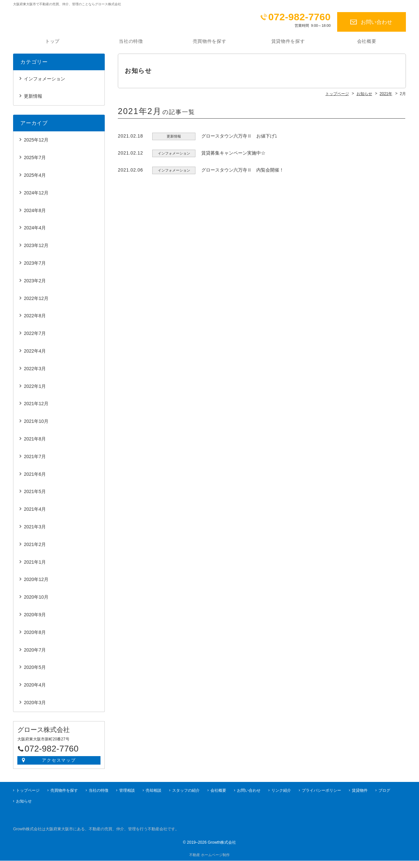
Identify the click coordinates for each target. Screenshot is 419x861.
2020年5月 (35, 670)
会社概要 (366, 44)
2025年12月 (36, 143)
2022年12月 (36, 302)
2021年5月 (35, 495)
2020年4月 (35, 688)
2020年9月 (35, 618)
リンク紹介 (281, 790)
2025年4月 (35, 178)
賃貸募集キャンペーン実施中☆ (233, 156)
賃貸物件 (360, 790)
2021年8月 (35, 442)
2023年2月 (35, 284)
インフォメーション (44, 82)
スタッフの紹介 (186, 790)
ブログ (384, 790)
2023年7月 (35, 266)
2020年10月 (36, 600)
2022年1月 (35, 389)
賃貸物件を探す (288, 44)
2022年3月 (35, 372)
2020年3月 (35, 706)
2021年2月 (35, 548)
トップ (52, 44)
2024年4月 (35, 231)
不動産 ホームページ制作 (209, 855)
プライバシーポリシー (321, 790)
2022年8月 (35, 319)
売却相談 (153, 790)
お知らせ (24, 801)
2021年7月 (35, 460)
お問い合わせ (376, 22)
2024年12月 (36, 196)
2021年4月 (35, 512)
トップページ (28, 790)
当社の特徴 (131, 44)
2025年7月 (35, 161)
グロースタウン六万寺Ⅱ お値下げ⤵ (239, 139)
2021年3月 (35, 530)
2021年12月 (36, 407)
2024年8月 (35, 214)
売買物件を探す (210, 44)
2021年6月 (35, 477)
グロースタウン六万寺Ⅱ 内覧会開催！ (242, 173)
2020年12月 (36, 583)
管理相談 (127, 790)
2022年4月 (35, 354)
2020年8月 (35, 635)
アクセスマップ (59, 763)
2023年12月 (36, 249)
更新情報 (33, 99)
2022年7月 (35, 336)
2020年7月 (35, 653)
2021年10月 (36, 424)
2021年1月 (35, 565)
